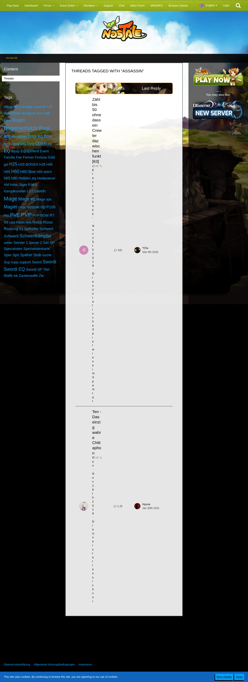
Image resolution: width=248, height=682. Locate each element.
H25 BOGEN (28, 164)
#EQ (17, 107)
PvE (15, 215)
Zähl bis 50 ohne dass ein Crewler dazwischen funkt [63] (97, 130)
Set (46, 242)
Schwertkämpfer (35, 235)
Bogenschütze (21, 128)
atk (47, 113)
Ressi (37, 222)
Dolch (40, 143)
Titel (46, 269)
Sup (7, 262)
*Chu (145, 248)
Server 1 (20, 242)
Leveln (40, 191)
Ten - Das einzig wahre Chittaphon (96, 432)
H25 (13, 164)
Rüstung (11, 229)
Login (226, 5)
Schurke (31, 229)
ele (49, 144)
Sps (15, 255)
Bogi (44, 128)
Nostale (33, 207)
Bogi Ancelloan (15, 137)
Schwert (46, 229)
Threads (9, 78)
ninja (22, 207)
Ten (93, 461)
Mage (10, 199)
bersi (7, 120)
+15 (49, 106)
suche (46, 255)
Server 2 (35, 243)
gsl (6, 164)
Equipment (30, 151)
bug (7, 144)
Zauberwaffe (28, 276)
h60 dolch (44, 172)
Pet (6, 215)
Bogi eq (35, 136)
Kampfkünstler (15, 191)
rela (29, 222)
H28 (42, 164)
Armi (40, 113)
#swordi (39, 107)
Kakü (32, 184)
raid (12, 222)
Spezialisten (13, 249)
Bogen (18, 120)
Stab (37, 255)
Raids (20, 222)
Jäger (23, 185)
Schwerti (11, 236)
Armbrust (29, 113)
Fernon (28, 157)
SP (52, 242)
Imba (14, 185)
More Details (224, 676)
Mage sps (43, 199)
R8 (6, 222)
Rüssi (48, 222)
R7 (52, 215)
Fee (19, 157)
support (25, 262)
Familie (9, 157)
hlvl (6, 185)
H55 (7, 172)
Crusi (15, 144)
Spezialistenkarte (36, 249)
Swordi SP (34, 269)
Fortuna (41, 157)
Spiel (8, 255)
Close (239, 676)
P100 (51, 207)
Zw (41, 276)
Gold (51, 157)
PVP (26, 215)
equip (15, 151)
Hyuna (146, 504)
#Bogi (8, 107)
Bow (48, 136)
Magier (10, 206)
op (43, 206)
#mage (27, 107)
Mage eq (27, 198)
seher (8, 243)
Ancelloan (12, 113)
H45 (49, 164)
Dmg (30, 144)
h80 (14, 178)
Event (44, 151)
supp (14, 262)
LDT (30, 191)
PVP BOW (40, 215)
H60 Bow (28, 171)
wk (16, 276)
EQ (7, 150)
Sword (37, 262)
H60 (15, 171)
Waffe (8, 276)
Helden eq (27, 178)
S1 (21, 229)
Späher (26, 255)
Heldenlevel (46, 178)
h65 (7, 178)
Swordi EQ (14, 269)
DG (23, 144)
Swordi (49, 261)
